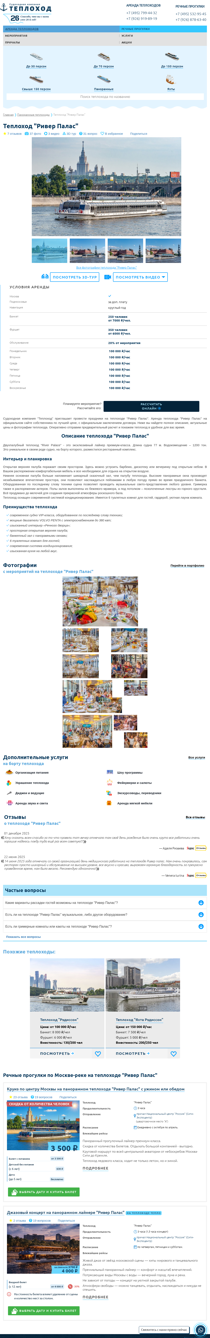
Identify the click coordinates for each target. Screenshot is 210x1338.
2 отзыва (19, 1220)
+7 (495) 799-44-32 (141, 13)
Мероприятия (16, 35)
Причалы (12, 42)
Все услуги (196, 757)
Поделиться (138, 133)
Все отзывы (195, 817)
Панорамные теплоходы (33, 114)
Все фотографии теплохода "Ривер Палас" (106, 267)
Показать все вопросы (23, 936)
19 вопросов (43, 1097)
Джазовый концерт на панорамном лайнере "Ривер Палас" (65, 1212)
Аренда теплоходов (22, 29)
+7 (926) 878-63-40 (191, 19)
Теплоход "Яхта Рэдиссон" (139, 1020)
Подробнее (95, 1168)
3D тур (71, 133)
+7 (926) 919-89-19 (141, 18)
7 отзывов (14, 133)
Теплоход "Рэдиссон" (59, 1020)
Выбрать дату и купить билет (47, 1192)
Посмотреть (55, 1053)
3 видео (53, 133)
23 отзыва (20, 1097)
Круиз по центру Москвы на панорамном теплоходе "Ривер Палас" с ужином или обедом (96, 1088)
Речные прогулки (136, 29)
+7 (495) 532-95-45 (191, 14)
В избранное (114, 133)
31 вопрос (90, 133)
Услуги (127, 35)
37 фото (35, 133)
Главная (8, 114)
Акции (127, 42)
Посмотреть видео (138, 277)
